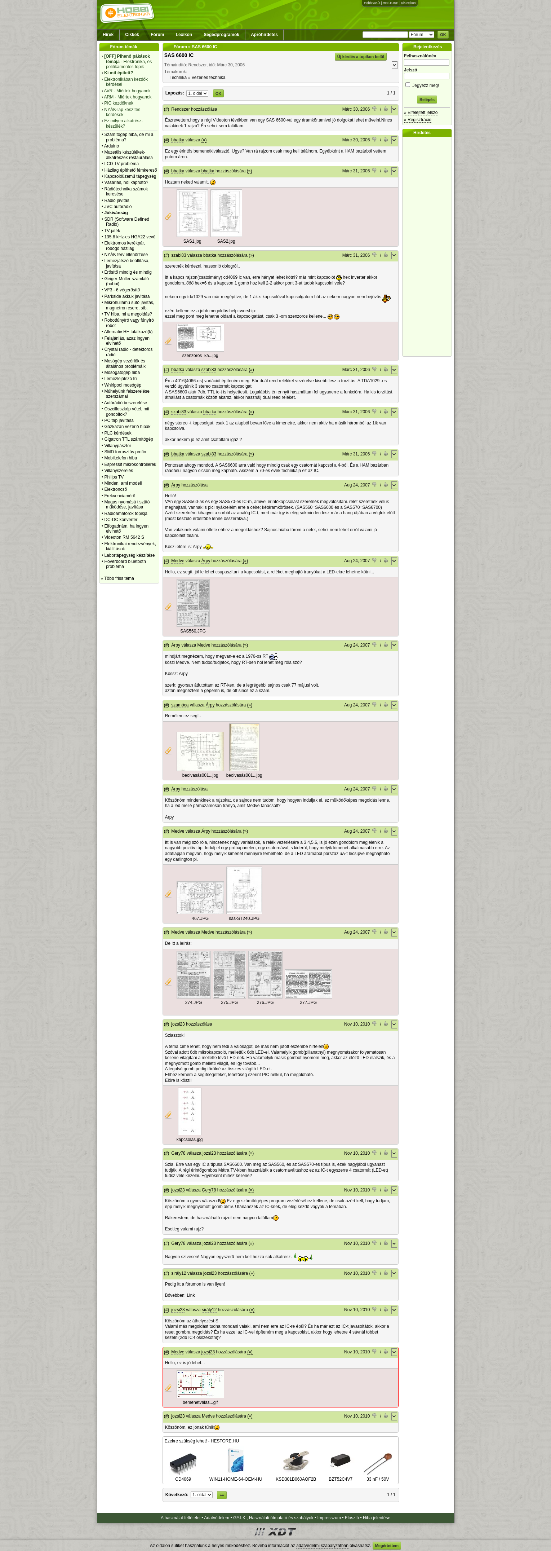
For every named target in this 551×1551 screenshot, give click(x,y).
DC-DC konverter (120, 519)
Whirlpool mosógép (122, 385)
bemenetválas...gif (200, 1402)
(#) (166, 109)
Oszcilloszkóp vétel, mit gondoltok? (126, 411)
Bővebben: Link (180, 1295)
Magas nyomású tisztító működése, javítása (127, 504)
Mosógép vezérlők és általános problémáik (125, 363)
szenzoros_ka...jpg (200, 355)
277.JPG (308, 1002)
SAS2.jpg (226, 241)
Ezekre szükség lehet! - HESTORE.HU (202, 1441)
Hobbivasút (372, 3)
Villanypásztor (117, 445)
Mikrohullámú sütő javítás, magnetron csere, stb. (129, 305)
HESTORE (390, 3)
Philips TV (114, 477)
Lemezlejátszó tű (120, 378)
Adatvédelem (216, 1517)
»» (221, 1495)
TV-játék (112, 230)
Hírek (108, 34)
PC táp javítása (118, 420)
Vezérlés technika (208, 77)
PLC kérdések (117, 433)
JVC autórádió (118, 206)
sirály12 (178, 1273)
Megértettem (387, 1545)
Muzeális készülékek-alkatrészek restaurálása (128, 155)
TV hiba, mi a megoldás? (128, 314)
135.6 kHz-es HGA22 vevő (129, 236)
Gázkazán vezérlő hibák (127, 426)
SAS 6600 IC (179, 55)
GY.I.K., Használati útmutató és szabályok (273, 1517)
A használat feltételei (180, 1517)
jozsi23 (178, 1024)
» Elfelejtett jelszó (420, 112)
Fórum (157, 34)
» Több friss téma (117, 578)
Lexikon (184, 34)
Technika (178, 77)
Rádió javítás (116, 200)
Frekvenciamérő (119, 495)
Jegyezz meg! (427, 84)
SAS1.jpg (192, 241)
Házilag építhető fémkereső (130, 170)
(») (204, 139)
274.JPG (193, 1002)
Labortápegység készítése (129, 555)
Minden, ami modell (123, 483)
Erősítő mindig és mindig (127, 272)
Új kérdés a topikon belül (360, 56)
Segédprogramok (221, 34)
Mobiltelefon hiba (120, 458)
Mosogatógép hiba (122, 372)
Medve (177, 560)
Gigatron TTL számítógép (128, 439)
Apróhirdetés (264, 34)
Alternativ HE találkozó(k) (128, 331)
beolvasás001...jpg (200, 775)
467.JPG (200, 918)
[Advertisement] (428, 246)
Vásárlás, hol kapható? (126, 182)
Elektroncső (115, 489)
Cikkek (132, 34)
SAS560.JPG (193, 631)
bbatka (177, 139)
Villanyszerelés (118, 470)
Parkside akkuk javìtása (127, 296)
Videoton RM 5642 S (124, 537)
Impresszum (329, 1517)
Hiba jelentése (376, 1517)
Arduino (111, 146)
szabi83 (178, 255)
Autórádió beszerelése (125, 402)
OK (443, 34)
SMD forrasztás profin (125, 451)
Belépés (427, 99)
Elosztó (352, 1517)
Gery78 (178, 1153)
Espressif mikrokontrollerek (130, 464)
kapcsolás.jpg (190, 1139)
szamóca (179, 705)
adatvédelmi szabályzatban (322, 1545)
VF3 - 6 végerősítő (122, 289)
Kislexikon (408, 3)
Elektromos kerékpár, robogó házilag (124, 246)
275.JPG (229, 1002)
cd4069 (230, 277)
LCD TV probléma (121, 163)
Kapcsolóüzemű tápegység (130, 176)
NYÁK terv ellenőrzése (126, 254)
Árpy (175, 485)
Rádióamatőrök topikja (125, 513)
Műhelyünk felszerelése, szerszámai (127, 394)
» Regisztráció (417, 119)
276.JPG (265, 1002)
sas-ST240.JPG (244, 918)
